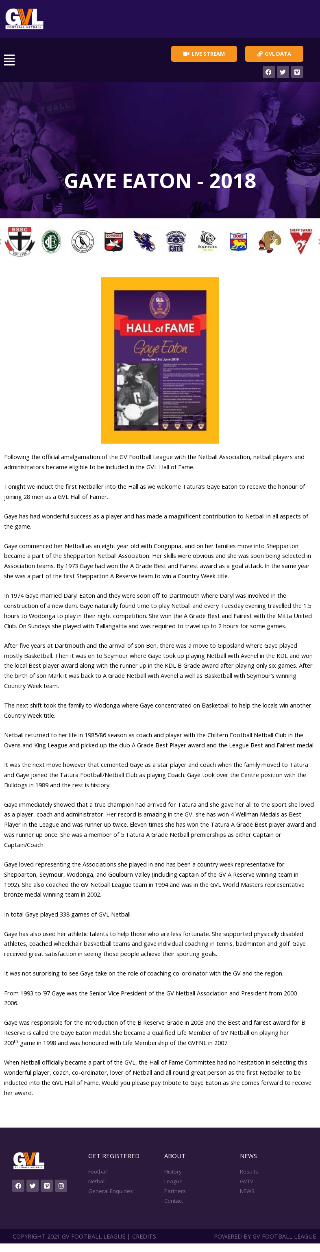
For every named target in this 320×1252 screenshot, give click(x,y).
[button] (73, 60)
